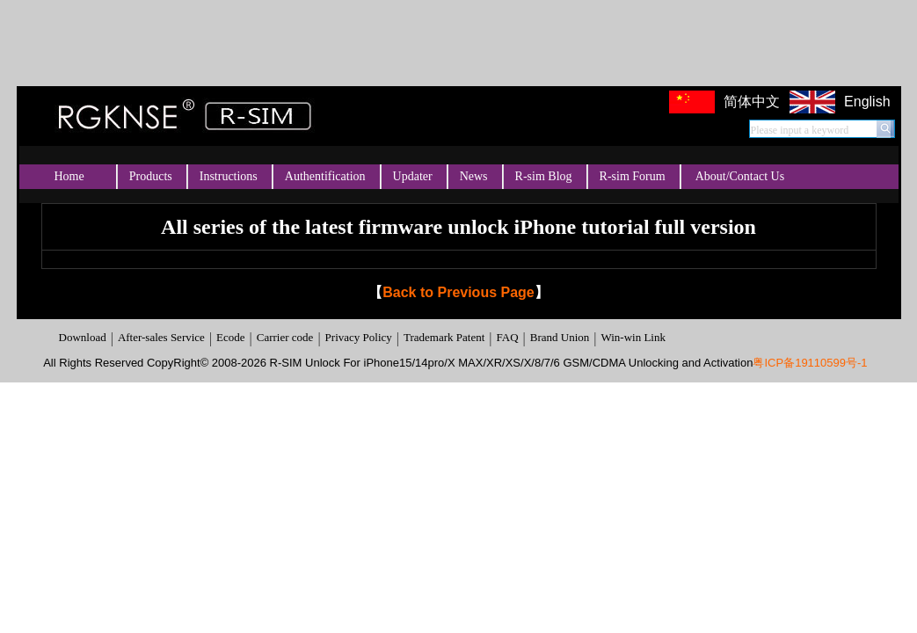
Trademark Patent (444, 337)
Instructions (229, 176)
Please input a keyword (800, 130)
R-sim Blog (543, 176)
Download (82, 337)
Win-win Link (633, 337)
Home (69, 176)
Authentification (325, 176)
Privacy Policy (358, 337)
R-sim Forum (633, 176)
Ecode (230, 337)
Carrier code (285, 337)
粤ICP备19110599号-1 (810, 362)
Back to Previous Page (458, 292)
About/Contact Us (740, 176)
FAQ (507, 337)
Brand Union (560, 337)
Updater (413, 176)
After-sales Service (161, 337)
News (474, 176)
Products (150, 176)
